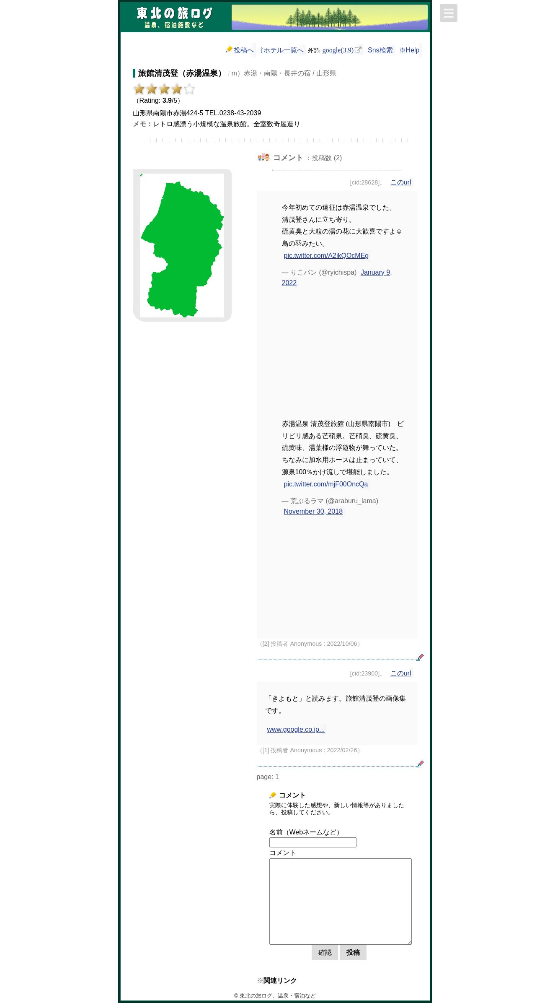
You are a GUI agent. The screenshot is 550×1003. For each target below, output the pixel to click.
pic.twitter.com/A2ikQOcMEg (326, 255)
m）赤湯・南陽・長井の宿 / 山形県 (284, 73)
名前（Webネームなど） (306, 832)
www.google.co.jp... (296, 729)
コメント (282, 852)
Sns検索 (380, 50)
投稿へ (240, 50)
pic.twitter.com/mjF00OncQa (326, 484)
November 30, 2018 (313, 511)
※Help (409, 50)
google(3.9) (338, 49)
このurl (400, 182)
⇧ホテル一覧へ (282, 50)
